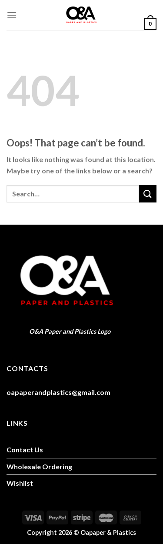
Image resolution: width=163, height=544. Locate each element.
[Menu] (12, 15)
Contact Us (25, 449)
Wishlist (20, 483)
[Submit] (147, 193)
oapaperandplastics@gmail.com (58, 392)
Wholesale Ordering (39, 466)
